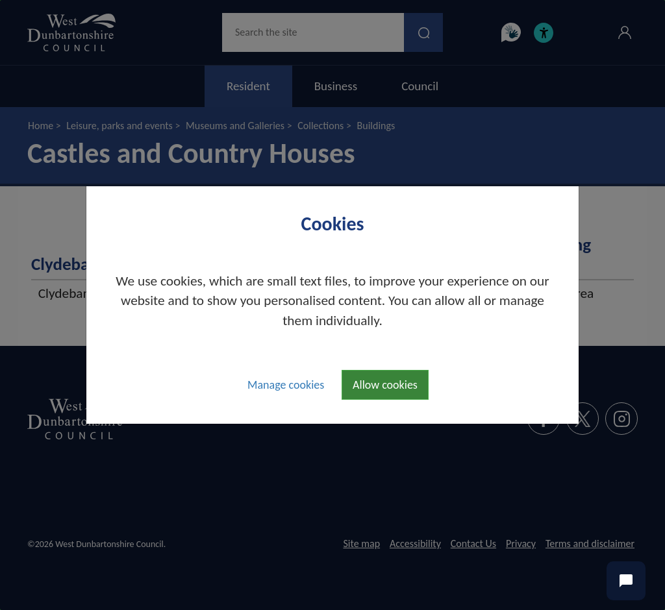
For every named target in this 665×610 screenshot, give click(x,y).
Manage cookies (285, 385)
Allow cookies (385, 385)
